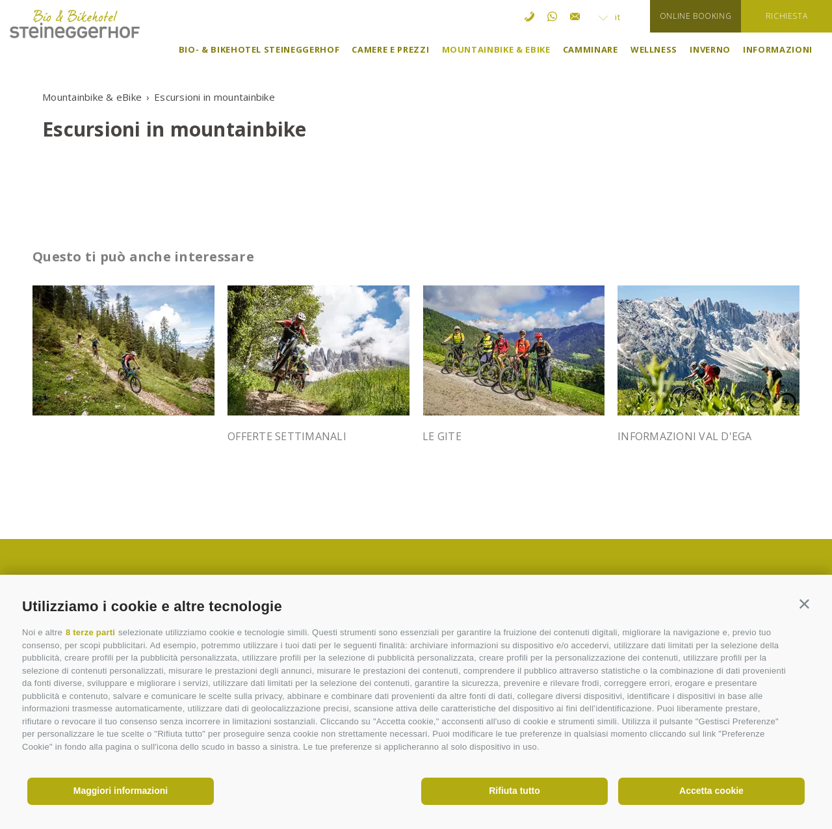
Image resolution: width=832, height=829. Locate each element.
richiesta (786, 15)
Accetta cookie (711, 790)
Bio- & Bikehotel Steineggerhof (259, 49)
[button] (804, 603)
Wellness (653, 49)
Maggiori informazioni (120, 790)
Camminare (590, 49)
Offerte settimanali (287, 436)
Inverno (710, 49)
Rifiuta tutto (514, 790)
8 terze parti (90, 632)
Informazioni (777, 49)
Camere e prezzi (390, 49)
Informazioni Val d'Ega (685, 436)
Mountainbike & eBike (496, 49)
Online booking (695, 15)
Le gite (442, 436)
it (610, 17)
